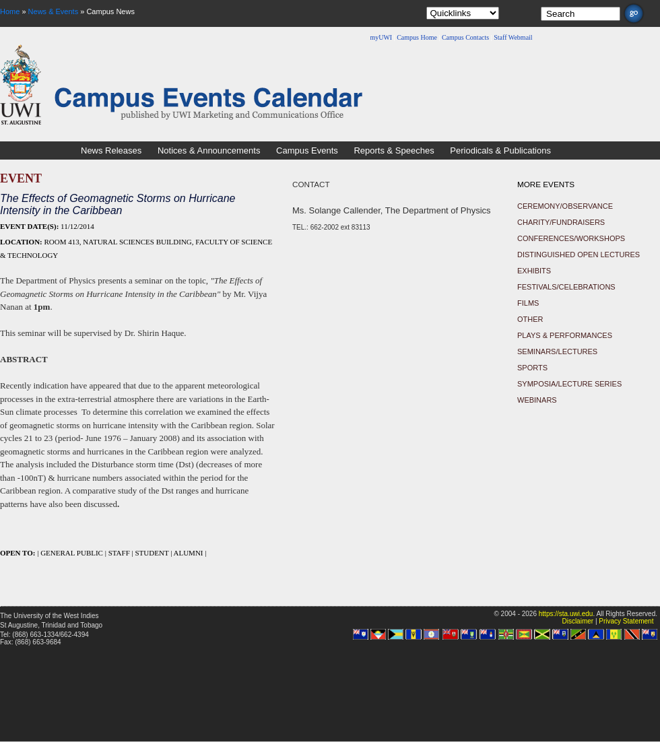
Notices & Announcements (209, 150)
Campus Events (307, 150)
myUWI (381, 37)
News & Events (53, 11)
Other (530, 319)
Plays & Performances (564, 335)
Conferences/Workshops (571, 238)
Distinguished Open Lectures (578, 254)
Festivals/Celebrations (566, 287)
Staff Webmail (513, 37)
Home (10, 11)
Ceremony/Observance (565, 206)
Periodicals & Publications (500, 150)
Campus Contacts (465, 37)
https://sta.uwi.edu (566, 613)
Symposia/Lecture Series (569, 384)
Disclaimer (577, 621)
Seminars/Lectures (557, 351)
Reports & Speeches (394, 150)
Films (528, 303)
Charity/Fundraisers (561, 222)
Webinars (537, 400)
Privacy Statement (626, 621)
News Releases (111, 150)
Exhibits (534, 271)
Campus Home (417, 37)
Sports (532, 368)
